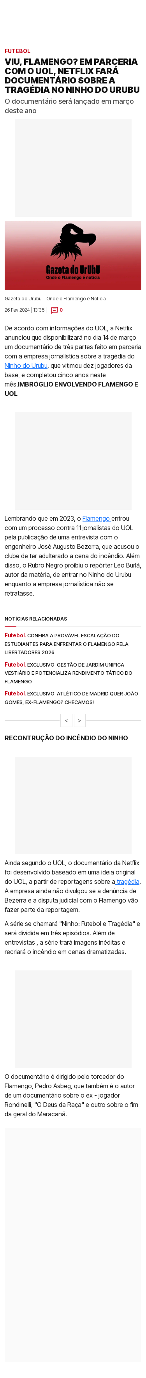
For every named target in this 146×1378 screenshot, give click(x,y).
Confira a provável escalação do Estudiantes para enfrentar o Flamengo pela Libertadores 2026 (66, 643)
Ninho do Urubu (26, 365)
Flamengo (97, 518)
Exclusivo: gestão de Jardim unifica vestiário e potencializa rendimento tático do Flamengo (68, 673)
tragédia (127, 881)
